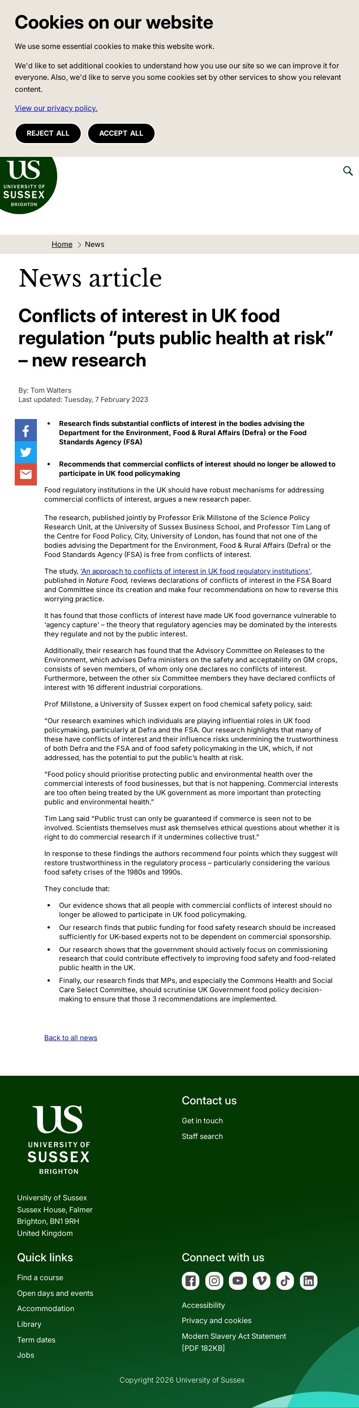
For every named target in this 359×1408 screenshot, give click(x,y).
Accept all (121, 133)
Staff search (202, 1136)
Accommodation (45, 1308)
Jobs (25, 1355)
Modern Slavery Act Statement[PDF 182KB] (234, 1342)
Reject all (48, 133)
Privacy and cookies (216, 1320)
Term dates (36, 1339)
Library (29, 1324)
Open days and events (55, 1293)
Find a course (40, 1277)
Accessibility (203, 1305)
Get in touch (202, 1120)
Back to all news (70, 1037)
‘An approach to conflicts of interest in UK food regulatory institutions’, (196, 571)
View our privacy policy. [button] (56, 108)
